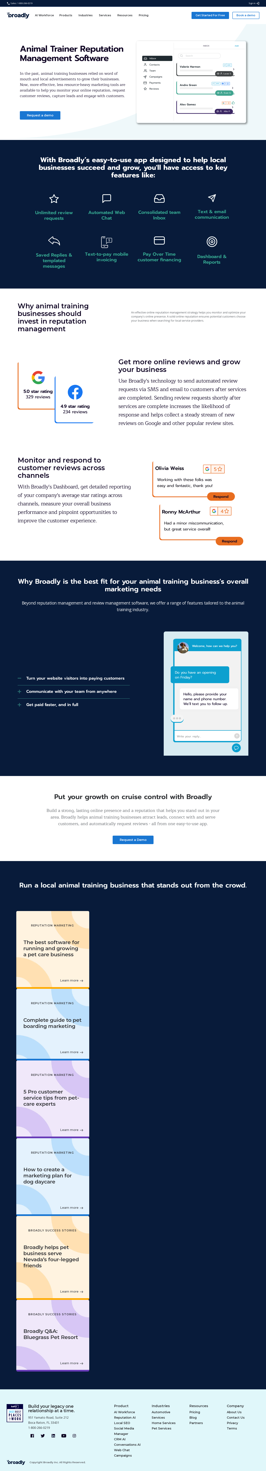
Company (235, 1406)
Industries (86, 15)
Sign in (254, 3)
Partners (196, 1423)
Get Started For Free (210, 15)
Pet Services (161, 1428)
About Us (234, 1412)
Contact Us (236, 1417)
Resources (124, 15)
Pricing (143, 15)
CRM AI (120, 1439)
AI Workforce (44, 15)
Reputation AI (125, 1417)
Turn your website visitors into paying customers (75, 678)
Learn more (69, 980)
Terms (232, 1428)
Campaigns (123, 1455)
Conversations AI (127, 1445)
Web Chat (122, 1450)
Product (121, 1406)
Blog (193, 1417)
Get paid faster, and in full (52, 704)
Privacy (232, 1423)
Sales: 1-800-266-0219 (19, 3)
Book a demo (245, 15)
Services (105, 15)
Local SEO (122, 1423)
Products (65, 15)
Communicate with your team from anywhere (71, 691)
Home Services (164, 1423)
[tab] (74, 679)
